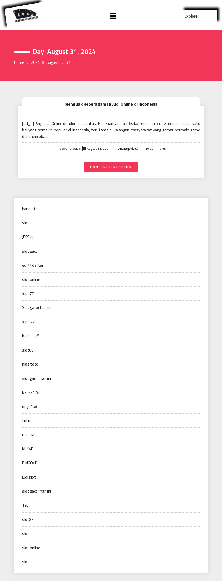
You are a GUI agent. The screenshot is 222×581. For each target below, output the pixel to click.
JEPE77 (28, 237)
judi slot (29, 477)
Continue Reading (111, 167)
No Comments (155, 148)
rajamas (29, 435)
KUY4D (27, 449)
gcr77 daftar (32, 265)
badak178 (30, 336)
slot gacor (30, 251)
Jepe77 (28, 293)
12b (25, 505)
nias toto (30, 364)
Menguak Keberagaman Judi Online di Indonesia (111, 104)
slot (25, 223)
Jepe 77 (28, 322)
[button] (113, 16)
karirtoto (30, 209)
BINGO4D (29, 463)
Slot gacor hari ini (36, 307)
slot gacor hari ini (36, 378)
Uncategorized (127, 148)
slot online (31, 279)
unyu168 (29, 406)
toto (26, 421)
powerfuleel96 (70, 148)
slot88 (27, 350)
